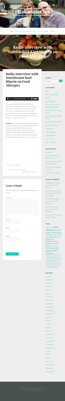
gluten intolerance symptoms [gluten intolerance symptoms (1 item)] (52, 257)
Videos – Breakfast (51, 142)
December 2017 (50, 307)
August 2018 (49, 280)
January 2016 (49, 368)
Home (12, 31)
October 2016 (49, 344)
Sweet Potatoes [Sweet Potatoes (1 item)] (53, 266)
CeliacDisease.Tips (32, 12)
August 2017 (49, 317)
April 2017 (48, 327)
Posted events (49, 128)
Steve (47, 207)
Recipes (46, 31)
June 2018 (48, 286)
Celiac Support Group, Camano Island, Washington (53, 185)
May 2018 (48, 290)
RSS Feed (38, 389)
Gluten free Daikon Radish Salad (29, 171)
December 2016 (50, 337)
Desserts (48, 98)
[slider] (19, 98)
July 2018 (48, 283)
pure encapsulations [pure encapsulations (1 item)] (57, 263)
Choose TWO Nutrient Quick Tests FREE (16, 169)
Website (8, 236)
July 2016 (48, 351)
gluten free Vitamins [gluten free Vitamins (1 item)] (56, 255)
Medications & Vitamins (52, 125)
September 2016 (50, 348)
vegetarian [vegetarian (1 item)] (56, 267)
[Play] (8, 99)
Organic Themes (32, 389)
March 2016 (49, 361)
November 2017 (50, 310)
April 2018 (48, 293)
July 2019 (48, 276)
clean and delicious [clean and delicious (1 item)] (50, 234)
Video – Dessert (50, 139)
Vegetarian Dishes (50, 135)
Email (8, 228)
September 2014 (50, 372)
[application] (22, 99)
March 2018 (49, 297)
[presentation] (17, 246)
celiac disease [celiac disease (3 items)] (52, 228)
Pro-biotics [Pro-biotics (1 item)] (50, 263)
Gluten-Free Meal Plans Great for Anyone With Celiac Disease (53, 193)
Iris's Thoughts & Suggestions (54, 122)
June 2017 (48, 324)
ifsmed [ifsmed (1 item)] (54, 261)
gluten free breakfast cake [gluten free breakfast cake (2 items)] (52, 240)
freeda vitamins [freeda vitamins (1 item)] (57, 237)
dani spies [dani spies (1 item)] (57, 236)
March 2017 (49, 331)
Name (8, 219)
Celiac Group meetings (52, 94)
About (53, 31)
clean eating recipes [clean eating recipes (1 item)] (58, 234)
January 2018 (49, 303)
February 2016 (49, 365)
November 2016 (50, 341)
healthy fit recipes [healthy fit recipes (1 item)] (55, 258)
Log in (43, 389)
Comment (9, 198)
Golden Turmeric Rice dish (53, 173)
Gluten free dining (50, 101)
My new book (49, 152)
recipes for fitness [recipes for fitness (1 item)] (49, 264)
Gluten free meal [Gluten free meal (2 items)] (52, 248)
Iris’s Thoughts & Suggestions (25, 31)
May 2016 (48, 355)
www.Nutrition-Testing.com (31, 137)
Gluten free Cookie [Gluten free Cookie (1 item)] (54, 246)
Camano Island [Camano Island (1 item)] (49, 227)
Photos (39, 31)
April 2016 (48, 358)
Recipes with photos (16, 165)
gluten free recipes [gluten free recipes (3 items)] (51, 252)
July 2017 (48, 321)
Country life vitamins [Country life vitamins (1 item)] (50, 236)
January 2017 (49, 334)
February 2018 (49, 300)
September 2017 (50, 314)
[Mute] (31, 99)
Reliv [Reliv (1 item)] (49, 266)
